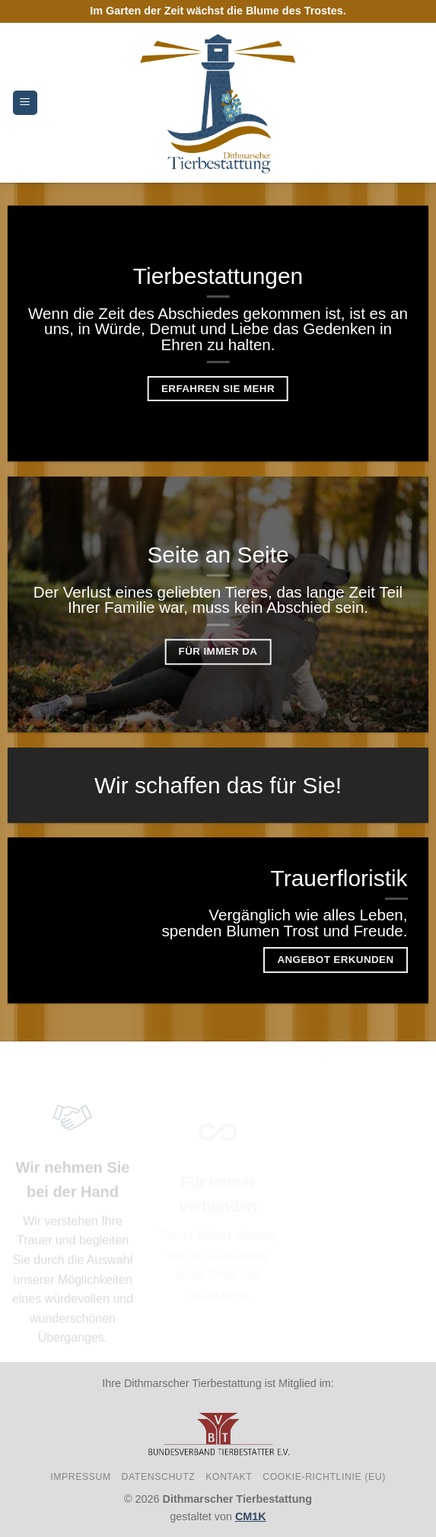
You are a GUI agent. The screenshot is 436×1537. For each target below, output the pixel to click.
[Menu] (25, 103)
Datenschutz (159, 1477)
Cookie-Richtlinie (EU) (324, 1477)
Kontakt (228, 1477)
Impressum (80, 1477)
